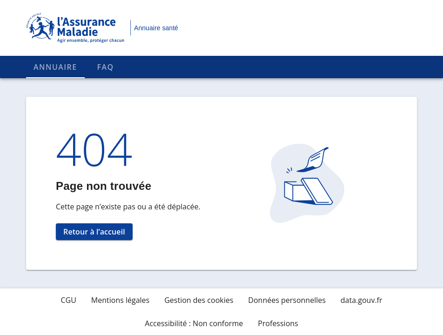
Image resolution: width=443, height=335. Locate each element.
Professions (278, 323)
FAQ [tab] (105, 67)
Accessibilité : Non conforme (194, 323)
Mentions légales (120, 300)
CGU (68, 300)
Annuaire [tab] (55, 67)
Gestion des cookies (198, 300)
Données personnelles (286, 300)
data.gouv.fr (362, 300)
